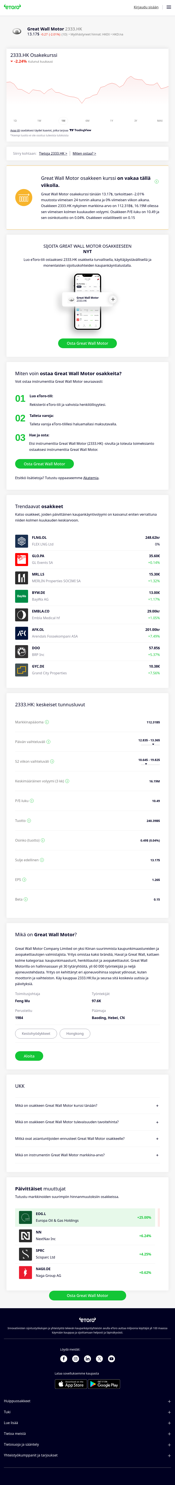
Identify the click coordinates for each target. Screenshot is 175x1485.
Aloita (29, 1056)
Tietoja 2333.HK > (53, 153)
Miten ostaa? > (84, 153)
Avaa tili (15, 130)
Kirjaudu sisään (146, 7)
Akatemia (91, 478)
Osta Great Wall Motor (87, 343)
